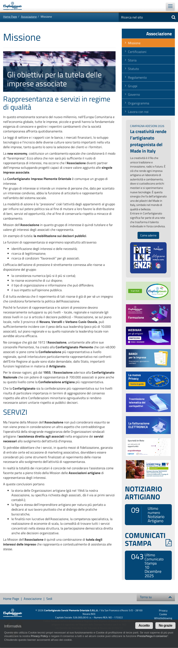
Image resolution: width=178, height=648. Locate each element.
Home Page (10, 16)
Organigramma (138, 103)
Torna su (156, 596)
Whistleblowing (163, 618)
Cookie (163, 614)
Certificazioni (137, 51)
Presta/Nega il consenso (152, 636)
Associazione (29, 16)
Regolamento (137, 77)
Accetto (144, 625)
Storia (132, 60)
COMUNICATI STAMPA (148, 539)
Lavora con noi (138, 111)
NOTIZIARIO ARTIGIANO (143, 493)
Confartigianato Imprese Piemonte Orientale (14, 6)
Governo (134, 94)
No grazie (165, 625)
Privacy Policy (39, 636)
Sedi (49, 598)
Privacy (163, 610)
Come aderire (148, 235)
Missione (134, 42)
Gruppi (132, 85)
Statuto (133, 68)
